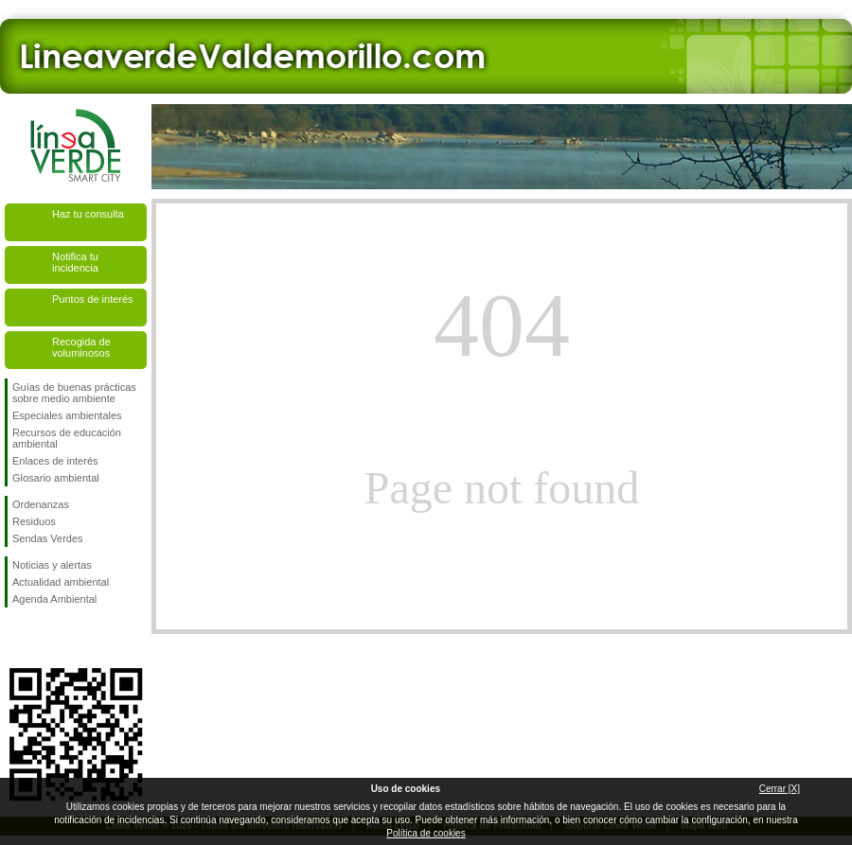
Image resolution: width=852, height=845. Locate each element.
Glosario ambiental (55, 478)
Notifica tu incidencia (75, 262)
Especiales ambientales (67, 415)
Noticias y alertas (52, 565)
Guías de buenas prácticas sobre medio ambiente (74, 392)
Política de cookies (425, 833)
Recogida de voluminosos (81, 347)
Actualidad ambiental (60, 582)
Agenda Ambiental (54, 599)
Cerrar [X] (779, 788)
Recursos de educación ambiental (66, 438)
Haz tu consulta (88, 214)
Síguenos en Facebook (16, 637)
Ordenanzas (40, 504)
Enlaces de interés (55, 461)
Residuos (34, 521)
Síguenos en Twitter (47, 637)
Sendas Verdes (47, 538)
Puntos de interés (92, 299)
